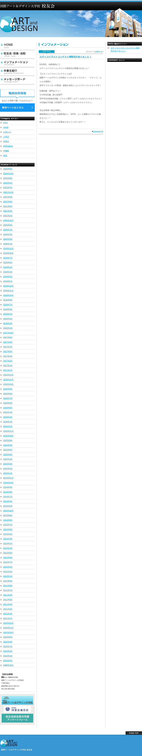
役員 (5, 155)
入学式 (6, 137)
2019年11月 (8, 248)
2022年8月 (7, 178)
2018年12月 (8, 286)
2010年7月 (7, 646)
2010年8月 (7, 642)
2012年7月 (7, 562)
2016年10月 (8, 384)
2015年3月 (7, 464)
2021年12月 (8, 192)
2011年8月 (7, 586)
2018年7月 (7, 305)
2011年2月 (7, 614)
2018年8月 (7, 300)
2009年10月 (8, 665)
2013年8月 (7, 520)
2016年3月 (7, 417)
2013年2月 (7, 543)
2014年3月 (7, 506)
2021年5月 (7, 211)
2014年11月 (8, 478)
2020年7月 (7, 230)
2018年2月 (7, 323)
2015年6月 (7, 450)
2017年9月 (7, 337)
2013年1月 (7, 548)
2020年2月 (7, 244)
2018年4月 (7, 314)
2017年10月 (8, 333)
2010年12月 (8, 623)
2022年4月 (7, 183)
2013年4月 (7, 534)
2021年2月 (7, 216)
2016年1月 (7, 426)
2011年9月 (7, 581)
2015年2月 (7, 468)
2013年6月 (7, 529)
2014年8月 (7, 492)
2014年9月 (7, 487)
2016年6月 (7, 403)
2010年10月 (8, 632)
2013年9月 (7, 515)
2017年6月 (7, 351)
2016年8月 (7, 394)
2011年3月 (7, 609)
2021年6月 (7, 206)
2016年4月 (7, 412)
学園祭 (6, 151)
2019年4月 (7, 267)
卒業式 (6, 141)
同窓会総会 (8, 146)
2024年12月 (8, 173)
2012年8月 (7, 557)
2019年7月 (7, 258)
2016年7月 (7, 398)
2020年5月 (7, 234)
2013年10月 (8, 511)
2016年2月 (7, 422)
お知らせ (7, 132)
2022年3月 (7, 187)
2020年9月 (7, 225)
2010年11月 (8, 628)
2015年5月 (7, 454)
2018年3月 (7, 319)
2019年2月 (7, 276)
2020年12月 (8, 220)
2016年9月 (7, 389)
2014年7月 (7, 497)
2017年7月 (7, 347)
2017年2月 (7, 365)
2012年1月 (7, 576)
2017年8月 (7, 342)
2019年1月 (7, 281)
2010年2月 (7, 660)
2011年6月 (7, 595)
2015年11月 (8, 431)
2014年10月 (8, 483)
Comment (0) (98, 131)
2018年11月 (8, 291)
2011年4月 (7, 604)
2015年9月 (7, 440)
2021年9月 (7, 197)
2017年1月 (7, 370)
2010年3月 (7, 656)
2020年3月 (7, 239)
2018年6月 (7, 309)
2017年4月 (7, 356)
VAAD (5, 127)
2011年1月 (7, 618)
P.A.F (5, 123)
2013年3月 (7, 539)
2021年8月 (7, 202)
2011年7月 (7, 590)
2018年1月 (7, 328)
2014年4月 (7, 501)
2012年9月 (7, 553)
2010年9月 (7, 637)
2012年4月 (7, 567)
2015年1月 (7, 473)
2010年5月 (7, 651)
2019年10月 (8, 253)
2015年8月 (7, 445)
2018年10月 (8, 295)
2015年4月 (7, 459)
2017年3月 (7, 361)
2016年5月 (7, 408)
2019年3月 (7, 272)
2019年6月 (7, 262)
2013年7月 (7, 525)
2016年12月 (8, 375)
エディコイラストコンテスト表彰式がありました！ (65, 56)
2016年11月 (8, 379)
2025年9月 (7, 169)
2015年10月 (8, 436)
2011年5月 (7, 600)
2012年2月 (7, 571)
